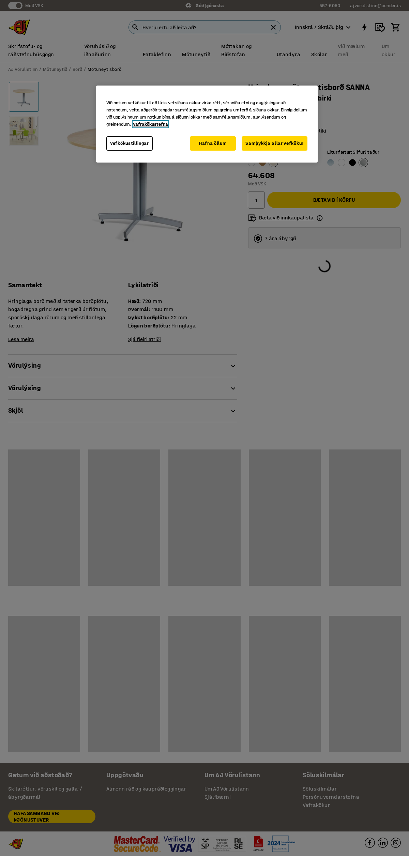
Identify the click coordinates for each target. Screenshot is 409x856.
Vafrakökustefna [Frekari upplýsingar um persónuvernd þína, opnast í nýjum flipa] (150, 124)
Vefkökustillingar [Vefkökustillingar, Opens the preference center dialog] (129, 143)
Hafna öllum (213, 143)
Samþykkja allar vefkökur (274, 143)
